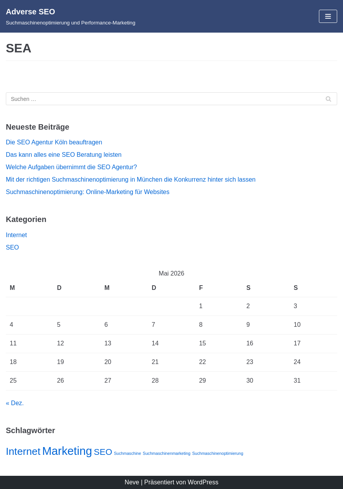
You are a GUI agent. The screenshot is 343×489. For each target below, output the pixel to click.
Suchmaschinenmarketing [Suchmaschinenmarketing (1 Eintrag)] (167, 453)
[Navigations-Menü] (328, 16)
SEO (12, 247)
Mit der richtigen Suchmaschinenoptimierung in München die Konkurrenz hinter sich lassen (131, 179)
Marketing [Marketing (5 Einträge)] (67, 450)
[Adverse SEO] (70, 16)
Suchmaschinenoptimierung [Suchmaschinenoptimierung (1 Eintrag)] (218, 453)
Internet (16, 235)
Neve (132, 482)
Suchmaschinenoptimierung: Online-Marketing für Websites (87, 192)
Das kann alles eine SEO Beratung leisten (64, 154)
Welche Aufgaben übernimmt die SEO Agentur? (71, 167)
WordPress (203, 482)
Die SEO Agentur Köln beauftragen (54, 142)
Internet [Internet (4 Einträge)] (23, 451)
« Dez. (15, 403)
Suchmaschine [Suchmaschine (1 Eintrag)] (127, 453)
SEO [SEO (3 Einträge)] (103, 452)
